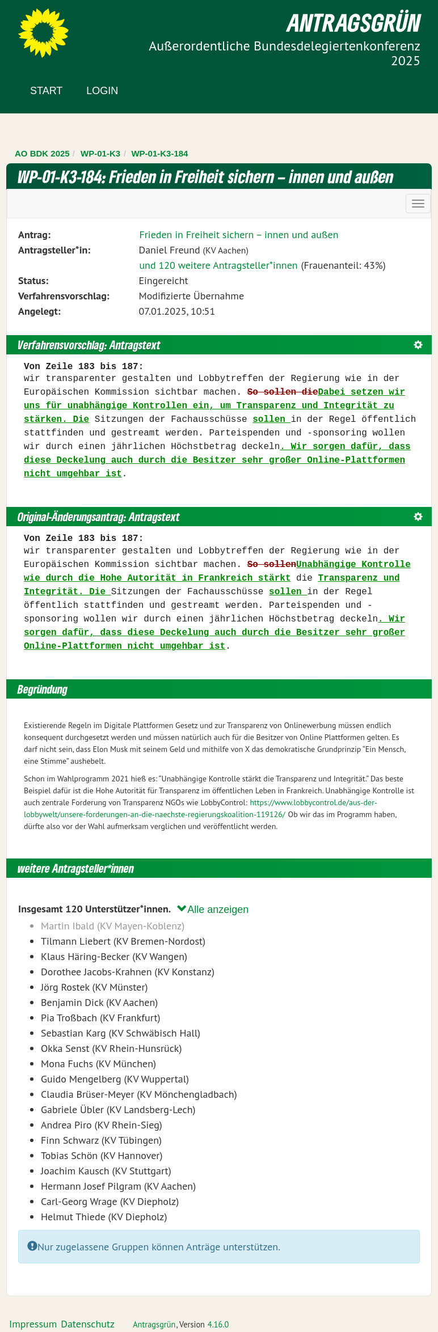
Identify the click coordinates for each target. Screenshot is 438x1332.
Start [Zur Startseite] (46, 90)
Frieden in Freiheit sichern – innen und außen (238, 234)
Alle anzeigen (213, 909)
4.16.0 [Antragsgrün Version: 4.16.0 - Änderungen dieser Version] (218, 1324)
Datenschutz (88, 1323)
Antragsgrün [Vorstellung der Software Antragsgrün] (154, 1324)
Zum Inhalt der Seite (50, 28)
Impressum (33, 1323)
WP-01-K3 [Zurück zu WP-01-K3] (100, 153)
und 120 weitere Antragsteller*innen (218, 265)
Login (102, 90)
